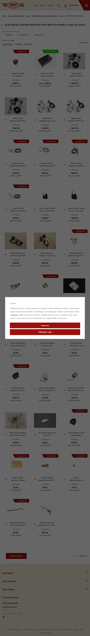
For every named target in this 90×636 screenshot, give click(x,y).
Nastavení (45, 325)
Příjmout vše (45, 332)
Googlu (14, 315)
